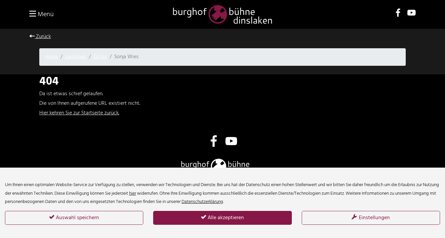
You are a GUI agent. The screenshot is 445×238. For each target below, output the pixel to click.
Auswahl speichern (74, 218)
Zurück (40, 36)
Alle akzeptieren (222, 218)
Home (51, 57)
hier (132, 193)
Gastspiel (75, 57)
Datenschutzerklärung (202, 202)
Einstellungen (371, 218)
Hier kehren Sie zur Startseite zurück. (79, 113)
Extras (100, 57)
